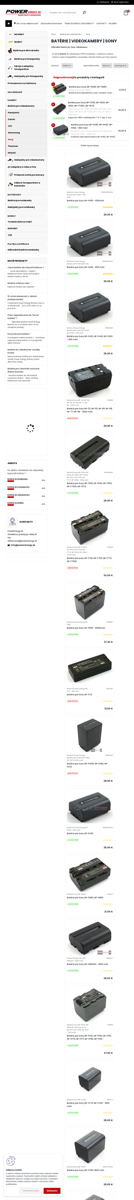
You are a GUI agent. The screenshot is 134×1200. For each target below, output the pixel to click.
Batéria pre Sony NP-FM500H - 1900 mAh (108, 580)
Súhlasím (52, 1190)
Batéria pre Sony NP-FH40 (106, 506)
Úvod (53, 34)
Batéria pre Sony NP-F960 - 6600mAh (68, 433)
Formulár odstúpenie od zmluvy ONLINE (48, 1150)
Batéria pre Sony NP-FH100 (86, 1082)
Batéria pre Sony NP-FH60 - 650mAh (68, 1012)
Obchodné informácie (51, 23)
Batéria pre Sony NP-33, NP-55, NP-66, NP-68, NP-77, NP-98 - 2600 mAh (108, 278)
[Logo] (23, 12)
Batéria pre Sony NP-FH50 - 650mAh (68, 202)
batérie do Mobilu (15, 503)
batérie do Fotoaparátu (18, 487)
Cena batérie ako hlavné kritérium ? (26, 267)
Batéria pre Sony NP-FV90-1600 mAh (70, 800)
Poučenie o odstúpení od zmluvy (79, 1174)
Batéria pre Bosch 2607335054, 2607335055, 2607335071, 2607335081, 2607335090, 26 (30, 438)
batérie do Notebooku (17, 479)
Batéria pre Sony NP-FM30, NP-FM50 (69, 579)
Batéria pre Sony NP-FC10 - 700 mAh (70, 870)
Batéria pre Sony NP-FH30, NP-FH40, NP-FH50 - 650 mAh (69, 278)
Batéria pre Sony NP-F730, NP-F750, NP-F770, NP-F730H (108, 360)
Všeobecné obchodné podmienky (46, 1133)
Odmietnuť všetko (31, 1191)
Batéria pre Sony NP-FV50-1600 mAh (70, 730)
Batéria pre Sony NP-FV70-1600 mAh (108, 730)
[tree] (51, 1148)
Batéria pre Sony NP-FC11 (105, 434)
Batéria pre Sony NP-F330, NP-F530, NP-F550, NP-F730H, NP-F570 (69, 361)
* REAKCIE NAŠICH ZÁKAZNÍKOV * (79, 23)
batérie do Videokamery (18, 495)
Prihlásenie (104, 2)
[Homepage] (8, 24)
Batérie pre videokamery (71, 34)
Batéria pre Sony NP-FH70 (106, 1011)
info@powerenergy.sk (23, 545)
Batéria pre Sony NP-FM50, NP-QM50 (69, 939)
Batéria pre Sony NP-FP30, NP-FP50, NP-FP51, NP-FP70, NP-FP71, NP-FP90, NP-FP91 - (70, 658)
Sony (88, 34)
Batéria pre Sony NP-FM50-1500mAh (106, 939)
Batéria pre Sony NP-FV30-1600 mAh (108, 800)
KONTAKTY (102, 23)
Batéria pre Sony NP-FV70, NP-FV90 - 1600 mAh (108, 655)
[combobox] (107, 65)
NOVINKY (113, 23)
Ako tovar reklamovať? (26, 23)
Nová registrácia (121, 2)
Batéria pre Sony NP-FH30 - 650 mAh (109, 202)
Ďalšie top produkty (90, 145)
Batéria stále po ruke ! (19, 283)
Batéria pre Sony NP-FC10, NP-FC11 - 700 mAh (108, 870)
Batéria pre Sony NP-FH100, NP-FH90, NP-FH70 (70, 507)
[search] (84, 12)
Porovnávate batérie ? (19, 334)
